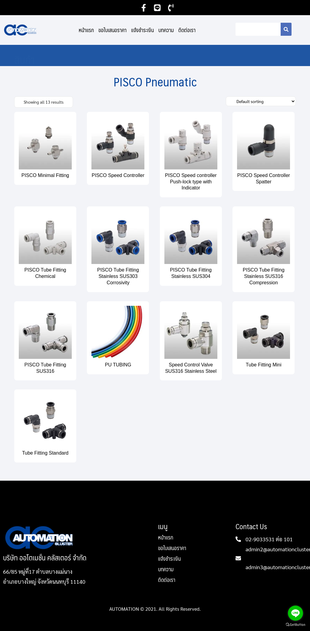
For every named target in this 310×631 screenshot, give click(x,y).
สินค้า (24, 59)
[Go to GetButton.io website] (295, 625)
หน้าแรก (86, 30)
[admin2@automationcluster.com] (238, 558)
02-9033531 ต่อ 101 (269, 539)
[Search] (286, 29)
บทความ (166, 30)
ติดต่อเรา (187, 30)
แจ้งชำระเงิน (142, 30)
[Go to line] (295, 613)
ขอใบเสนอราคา (112, 30)
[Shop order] (261, 101)
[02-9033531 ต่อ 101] (238, 539)
